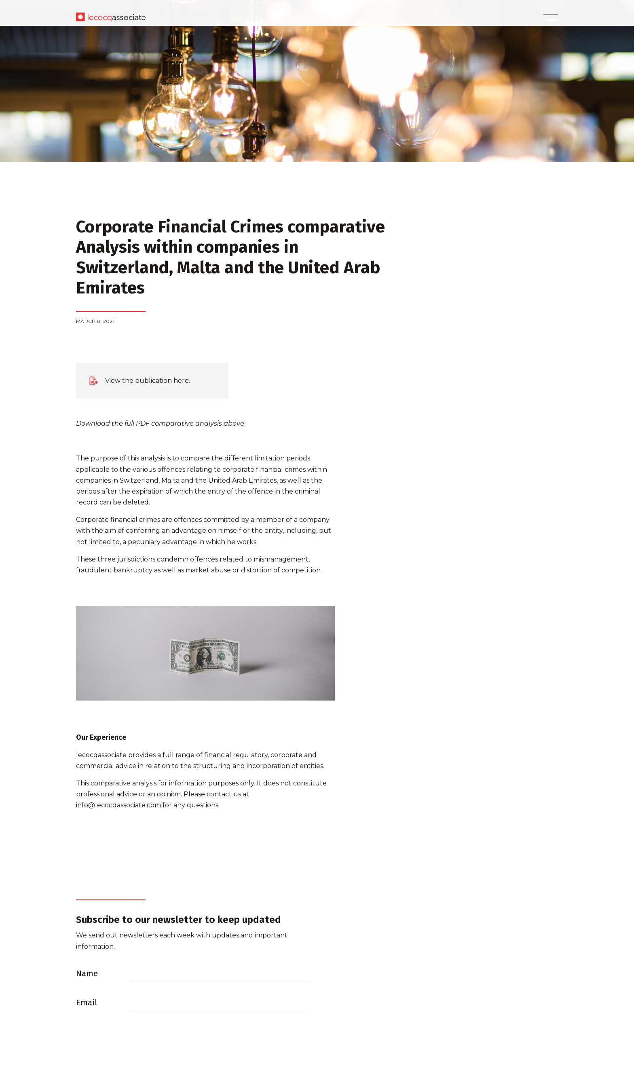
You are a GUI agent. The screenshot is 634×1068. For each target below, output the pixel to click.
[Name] (221, 973)
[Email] (221, 1002)
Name (87, 973)
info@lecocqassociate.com (118, 805)
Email (86, 1002)
